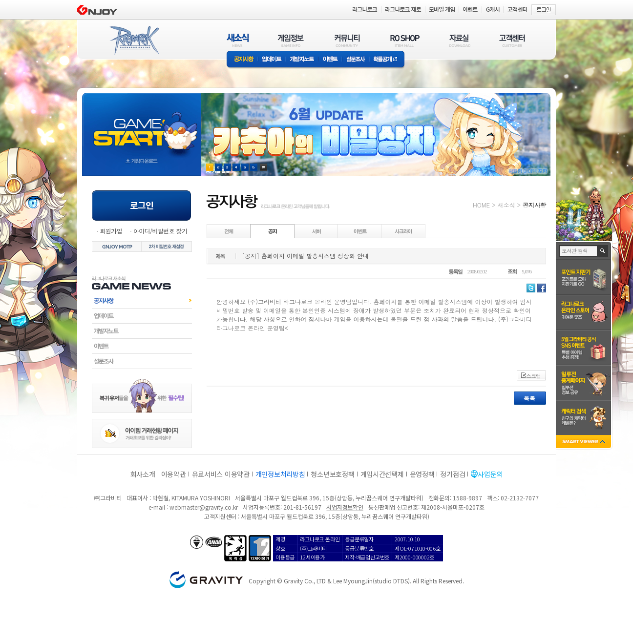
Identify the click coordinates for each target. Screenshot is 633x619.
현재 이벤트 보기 (263, 167)
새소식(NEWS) (238, 40)
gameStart (141, 125)
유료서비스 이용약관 (221, 474)
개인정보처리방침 (280, 474)
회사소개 (142, 474)
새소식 (506, 205)
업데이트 (272, 60)
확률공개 (387, 60)
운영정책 (422, 474)
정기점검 (452, 474)
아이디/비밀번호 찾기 (160, 231)
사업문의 (490, 474)
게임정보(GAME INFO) (290, 40)
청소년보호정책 (332, 474)
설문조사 (356, 60)
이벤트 (330, 60)
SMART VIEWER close (584, 442)
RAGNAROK (133, 40)
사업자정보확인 (344, 507)
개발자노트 (302, 60)
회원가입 (111, 231)
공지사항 (242, 60)
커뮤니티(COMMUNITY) (347, 40)
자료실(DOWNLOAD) (459, 40)
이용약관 (173, 474)
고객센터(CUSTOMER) (512, 40)
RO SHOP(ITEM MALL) (405, 40)
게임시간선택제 (382, 474)
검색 (603, 251)
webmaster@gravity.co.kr (203, 507)
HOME (481, 205)
